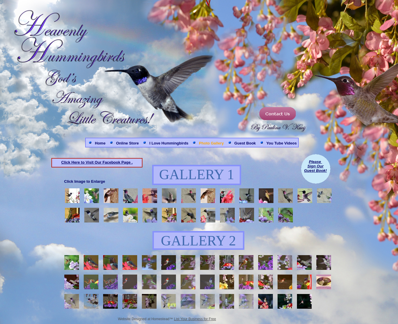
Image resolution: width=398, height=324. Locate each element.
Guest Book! (315, 170)
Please (315, 161)
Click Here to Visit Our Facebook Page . (96, 162)
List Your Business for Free (195, 319)
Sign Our (316, 166)
